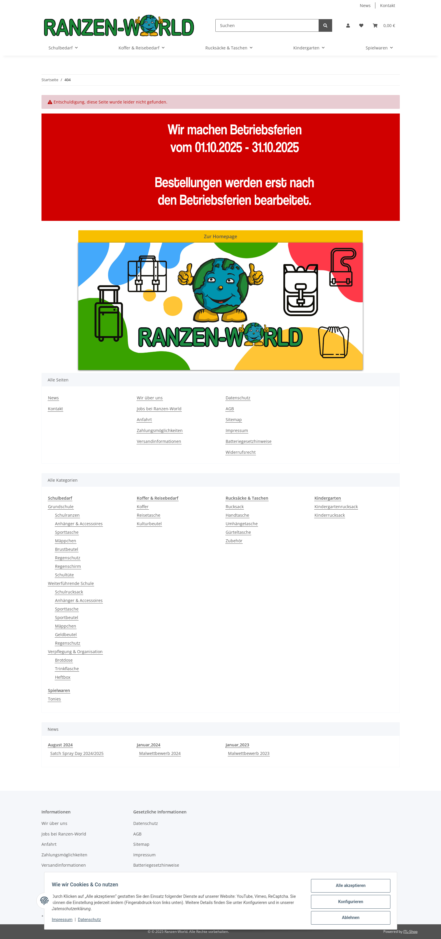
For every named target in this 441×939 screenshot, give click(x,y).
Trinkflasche (67, 668)
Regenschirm (68, 566)
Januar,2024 (148, 745)
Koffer (143, 506)
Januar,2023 (237, 745)
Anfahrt (144, 419)
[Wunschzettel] (361, 25)
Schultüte (64, 575)
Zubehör (234, 540)
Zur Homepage (220, 236)
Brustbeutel (66, 549)
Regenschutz (67, 558)
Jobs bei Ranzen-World (159, 408)
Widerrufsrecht (241, 452)
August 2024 (60, 745)
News (365, 5)
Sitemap (234, 419)
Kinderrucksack (329, 515)
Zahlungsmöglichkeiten (160, 430)
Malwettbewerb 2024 (160, 753)
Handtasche (237, 515)
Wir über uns (150, 398)
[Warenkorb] (384, 25)
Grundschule (61, 506)
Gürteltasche (238, 532)
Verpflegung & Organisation (75, 651)
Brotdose (64, 660)
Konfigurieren (348, 902)
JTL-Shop (410, 931)
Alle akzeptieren (349, 887)
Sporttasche (67, 532)
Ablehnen (348, 918)
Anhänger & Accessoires (79, 523)
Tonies (54, 699)
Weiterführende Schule (71, 583)
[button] (348, 25)
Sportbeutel (66, 617)
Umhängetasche (242, 523)
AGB (230, 408)
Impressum (237, 430)
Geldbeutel (66, 634)
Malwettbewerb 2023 (248, 753)
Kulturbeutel (149, 523)
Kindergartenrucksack (336, 506)
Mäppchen (65, 540)
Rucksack (235, 506)
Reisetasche (148, 515)
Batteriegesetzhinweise (249, 441)
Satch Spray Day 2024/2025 (77, 753)
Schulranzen (67, 515)
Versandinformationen (159, 441)
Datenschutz (238, 398)
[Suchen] (267, 25)
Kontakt (387, 5)
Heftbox (62, 677)
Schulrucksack (69, 592)
